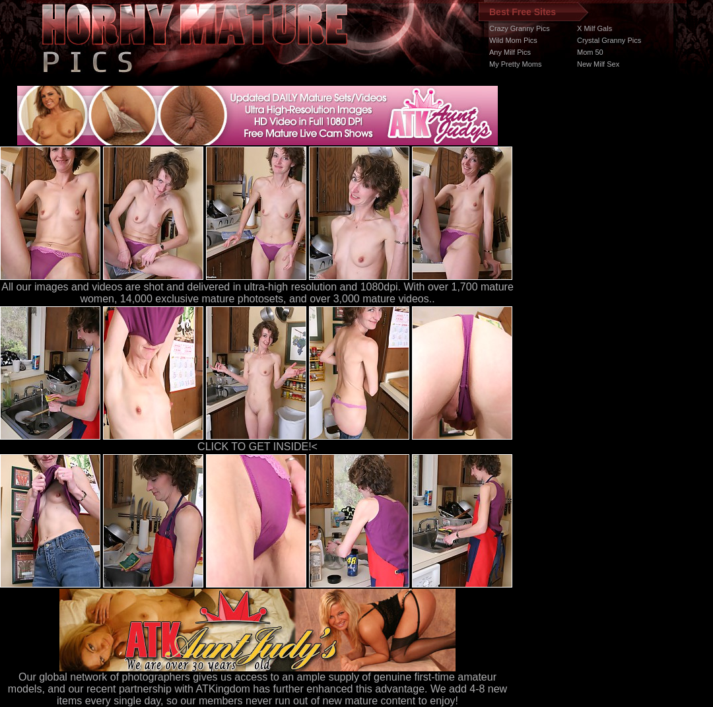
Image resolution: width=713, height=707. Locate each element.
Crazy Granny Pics (519, 28)
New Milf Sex (598, 64)
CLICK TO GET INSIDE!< (257, 446)
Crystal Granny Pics (609, 40)
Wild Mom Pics (513, 40)
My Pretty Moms (515, 64)
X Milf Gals (594, 28)
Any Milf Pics (510, 52)
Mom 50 (590, 52)
